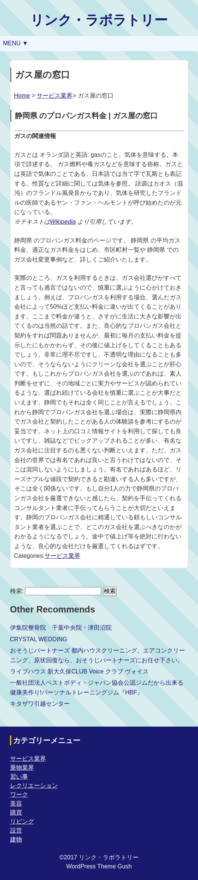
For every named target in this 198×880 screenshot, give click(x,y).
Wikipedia (63, 222)
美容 (16, 803)
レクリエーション (34, 785)
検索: (17, 591)
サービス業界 (54, 95)
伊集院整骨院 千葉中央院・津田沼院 (61, 627)
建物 (16, 839)
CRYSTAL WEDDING (39, 639)
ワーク (19, 794)
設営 (16, 830)
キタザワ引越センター (40, 703)
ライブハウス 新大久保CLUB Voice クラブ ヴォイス (79, 671)
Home (22, 95)
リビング (22, 821)
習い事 (19, 776)
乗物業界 (22, 767)
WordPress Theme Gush (99, 866)
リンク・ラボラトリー (99, 20)
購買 (16, 812)
